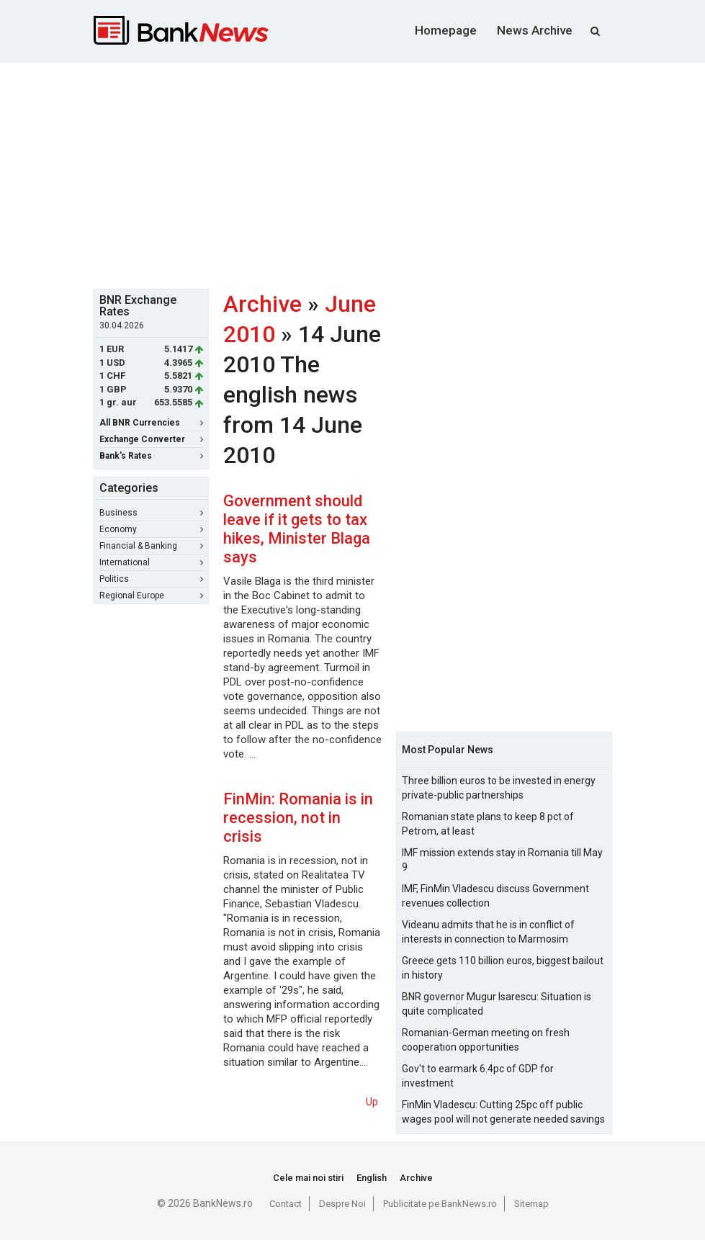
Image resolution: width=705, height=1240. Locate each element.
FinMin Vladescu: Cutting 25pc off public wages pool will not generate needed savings (503, 1112)
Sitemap (531, 1203)
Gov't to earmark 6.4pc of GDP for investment (478, 1076)
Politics (151, 579)
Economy (151, 529)
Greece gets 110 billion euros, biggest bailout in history (502, 968)
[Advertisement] (399, 173)
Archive (262, 304)
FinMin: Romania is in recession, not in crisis (298, 817)
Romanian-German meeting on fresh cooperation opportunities (486, 1040)
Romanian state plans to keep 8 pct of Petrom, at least (488, 824)
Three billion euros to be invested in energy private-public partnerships (499, 788)
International (151, 562)
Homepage (446, 30)
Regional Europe (151, 595)
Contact (285, 1203)
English (371, 1177)
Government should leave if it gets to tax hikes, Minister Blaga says (296, 529)
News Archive (534, 30)
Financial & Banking (151, 546)
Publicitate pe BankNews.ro (440, 1203)
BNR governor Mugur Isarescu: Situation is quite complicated (496, 1004)
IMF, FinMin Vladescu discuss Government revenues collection (495, 896)
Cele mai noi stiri (308, 1177)
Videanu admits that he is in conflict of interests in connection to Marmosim (488, 932)
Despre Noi (342, 1203)
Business (151, 513)
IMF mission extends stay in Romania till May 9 (502, 860)
